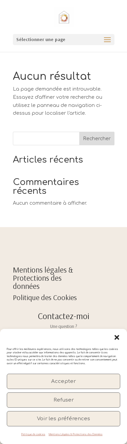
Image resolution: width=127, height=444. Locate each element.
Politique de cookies (33, 434)
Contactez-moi (63, 315)
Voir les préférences (63, 419)
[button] (116, 337)
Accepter (63, 381)
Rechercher (97, 138)
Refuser (64, 400)
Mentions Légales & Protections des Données (76, 434)
